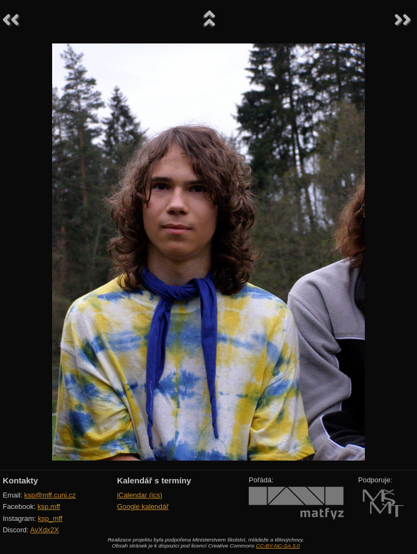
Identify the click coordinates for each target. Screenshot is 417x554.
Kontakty (20, 480)
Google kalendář (142, 506)
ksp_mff (50, 518)
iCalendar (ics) (139, 495)
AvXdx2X (44, 530)
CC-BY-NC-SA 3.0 (278, 546)
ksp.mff (48, 506)
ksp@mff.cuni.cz (50, 495)
